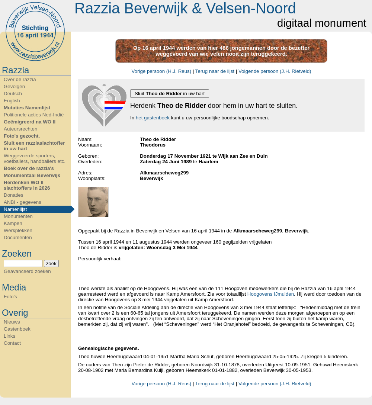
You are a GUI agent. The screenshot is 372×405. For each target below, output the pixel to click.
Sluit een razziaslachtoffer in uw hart (34, 145)
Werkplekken (18, 230)
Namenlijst (15, 209)
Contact (12, 343)
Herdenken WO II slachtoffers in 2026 (27, 185)
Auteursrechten (20, 129)
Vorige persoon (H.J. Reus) (161, 71)
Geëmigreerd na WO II (29, 122)
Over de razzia (20, 79)
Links (9, 336)
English (12, 100)
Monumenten (18, 216)
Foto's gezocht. (22, 136)
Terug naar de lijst (214, 71)
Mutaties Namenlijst (27, 107)
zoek (51, 263)
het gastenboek (153, 117)
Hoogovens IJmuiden (270, 294)
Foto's (10, 296)
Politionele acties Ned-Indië (34, 115)
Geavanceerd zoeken (27, 271)
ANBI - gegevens (22, 202)
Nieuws (12, 322)
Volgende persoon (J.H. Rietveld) (274, 71)
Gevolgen (14, 86)
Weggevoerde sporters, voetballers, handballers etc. (34, 158)
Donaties (13, 195)
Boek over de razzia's (29, 168)
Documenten (18, 237)
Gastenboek (17, 329)
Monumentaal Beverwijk (32, 175)
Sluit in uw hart (170, 93)
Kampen (13, 223)
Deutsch (13, 93)
